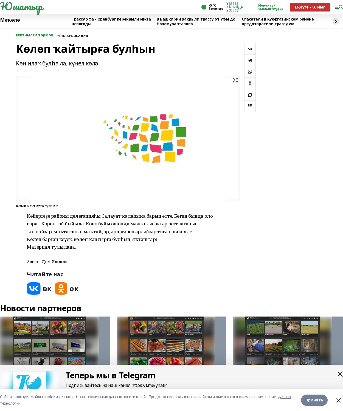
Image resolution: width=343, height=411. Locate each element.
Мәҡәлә (10, 20)
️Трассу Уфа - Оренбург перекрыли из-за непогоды (111, 21)
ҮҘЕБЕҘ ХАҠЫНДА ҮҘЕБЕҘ (234, 7)
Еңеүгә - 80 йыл (310, 7)
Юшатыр (21, 6)
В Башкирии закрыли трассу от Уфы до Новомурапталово (196, 21)
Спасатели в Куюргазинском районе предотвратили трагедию (278, 21)
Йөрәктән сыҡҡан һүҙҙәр (270, 7)
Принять (314, 400)
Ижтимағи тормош (35, 35)
